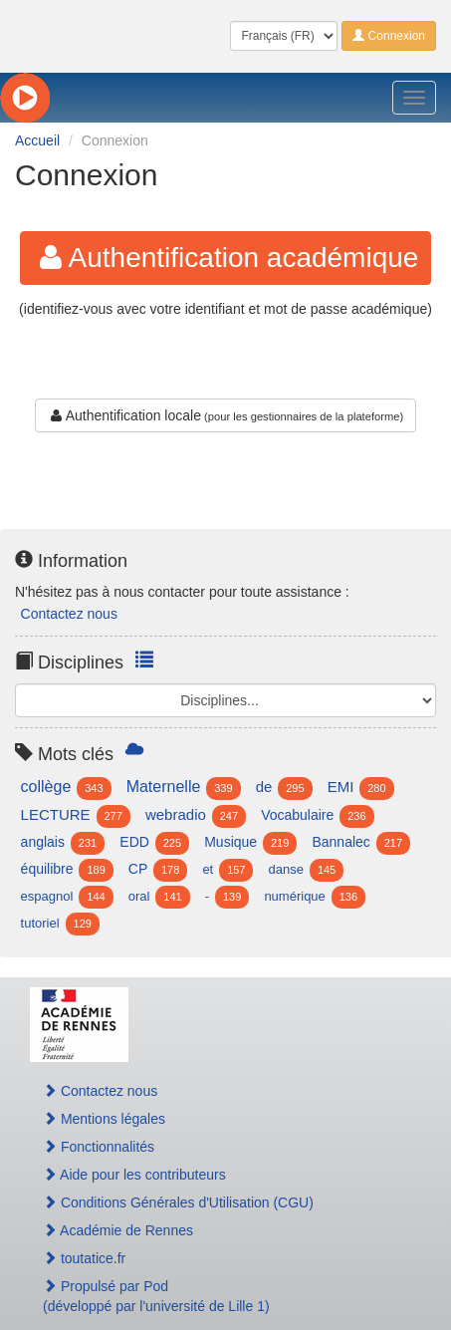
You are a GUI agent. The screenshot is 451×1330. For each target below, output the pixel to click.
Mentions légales (104, 1119)
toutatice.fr (84, 1258)
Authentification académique (226, 257)
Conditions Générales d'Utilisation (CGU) (178, 1202)
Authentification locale (124, 415)
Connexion (388, 36)
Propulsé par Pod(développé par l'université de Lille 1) (156, 1296)
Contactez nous (69, 614)
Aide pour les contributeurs (134, 1175)
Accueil (37, 140)
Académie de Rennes (118, 1230)
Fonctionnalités (98, 1147)
